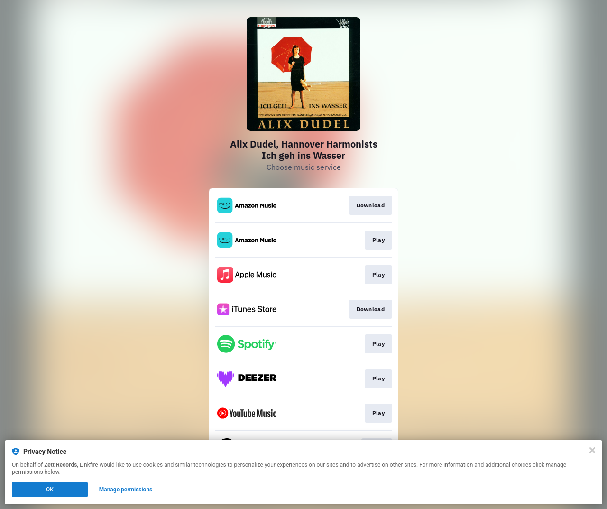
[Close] (592, 450)
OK (50, 489)
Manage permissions (126, 489)
